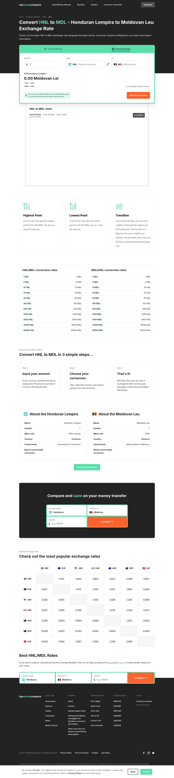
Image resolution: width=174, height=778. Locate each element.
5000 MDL (97, 319)
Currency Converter (113, 5)
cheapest (122, 663)
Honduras (76, 439)
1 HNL (26, 277)
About (70, 701)
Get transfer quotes (138, 95)
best (111, 663)
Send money (50, 701)
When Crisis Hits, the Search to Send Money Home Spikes (77, 731)
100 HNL (27, 303)
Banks (47, 721)
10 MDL (95, 287)
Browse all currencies (87, 467)
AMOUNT (27, 58)
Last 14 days (48, 114)
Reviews (81, 5)
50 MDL (96, 298)
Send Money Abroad (61, 5)
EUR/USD (117, 721)
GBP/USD (117, 711)
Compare (148, 5)
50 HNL (26, 298)
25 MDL (95, 293)
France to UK (96, 721)
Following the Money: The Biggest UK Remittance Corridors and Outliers (76, 720)
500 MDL (96, 309)
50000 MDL (97, 330)
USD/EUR (117, 725)
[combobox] (85, 64)
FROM (68, 58)
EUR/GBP (117, 706)
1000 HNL (27, 314)
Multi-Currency (51, 725)
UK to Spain (95, 701)
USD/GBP (117, 716)
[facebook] (143, 752)
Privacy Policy (66, 753)
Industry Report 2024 (76, 711)
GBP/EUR (117, 701)
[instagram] (148, 752)
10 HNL (26, 287)
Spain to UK (95, 706)
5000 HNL (28, 319)
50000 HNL (28, 330)
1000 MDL (97, 314)
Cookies (95, 753)
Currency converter (144, 701)
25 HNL (26, 293)
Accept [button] (146, 772)
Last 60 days (35, 114)
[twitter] (153, 752)
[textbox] (83, 64)
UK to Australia (97, 725)
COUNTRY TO (94, 508)
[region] (52, 303)
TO (112, 58)
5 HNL (26, 282)
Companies (50, 716)
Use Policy (105, 753)
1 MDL (95, 277)
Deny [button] (133, 772)
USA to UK (95, 716)
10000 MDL (97, 325)
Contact (71, 706)
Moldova (145, 439)
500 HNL (27, 309)
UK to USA (95, 711)
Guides (94, 5)
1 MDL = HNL (29, 86)
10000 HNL (28, 325)
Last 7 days (61, 114)
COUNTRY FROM (55, 508)
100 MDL (96, 303)
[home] (30, 5)
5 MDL (95, 282)
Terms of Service (81, 753)
